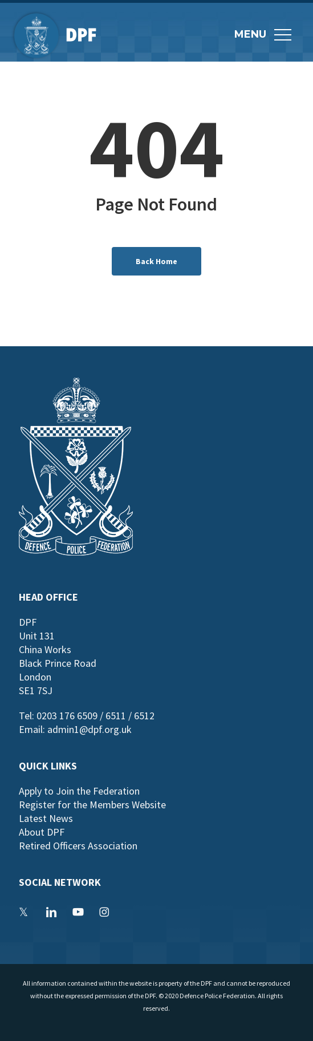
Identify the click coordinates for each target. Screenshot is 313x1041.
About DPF (41, 832)
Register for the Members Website (92, 804)
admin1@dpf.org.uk (89, 729)
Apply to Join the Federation (79, 790)
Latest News (46, 818)
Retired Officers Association (78, 845)
